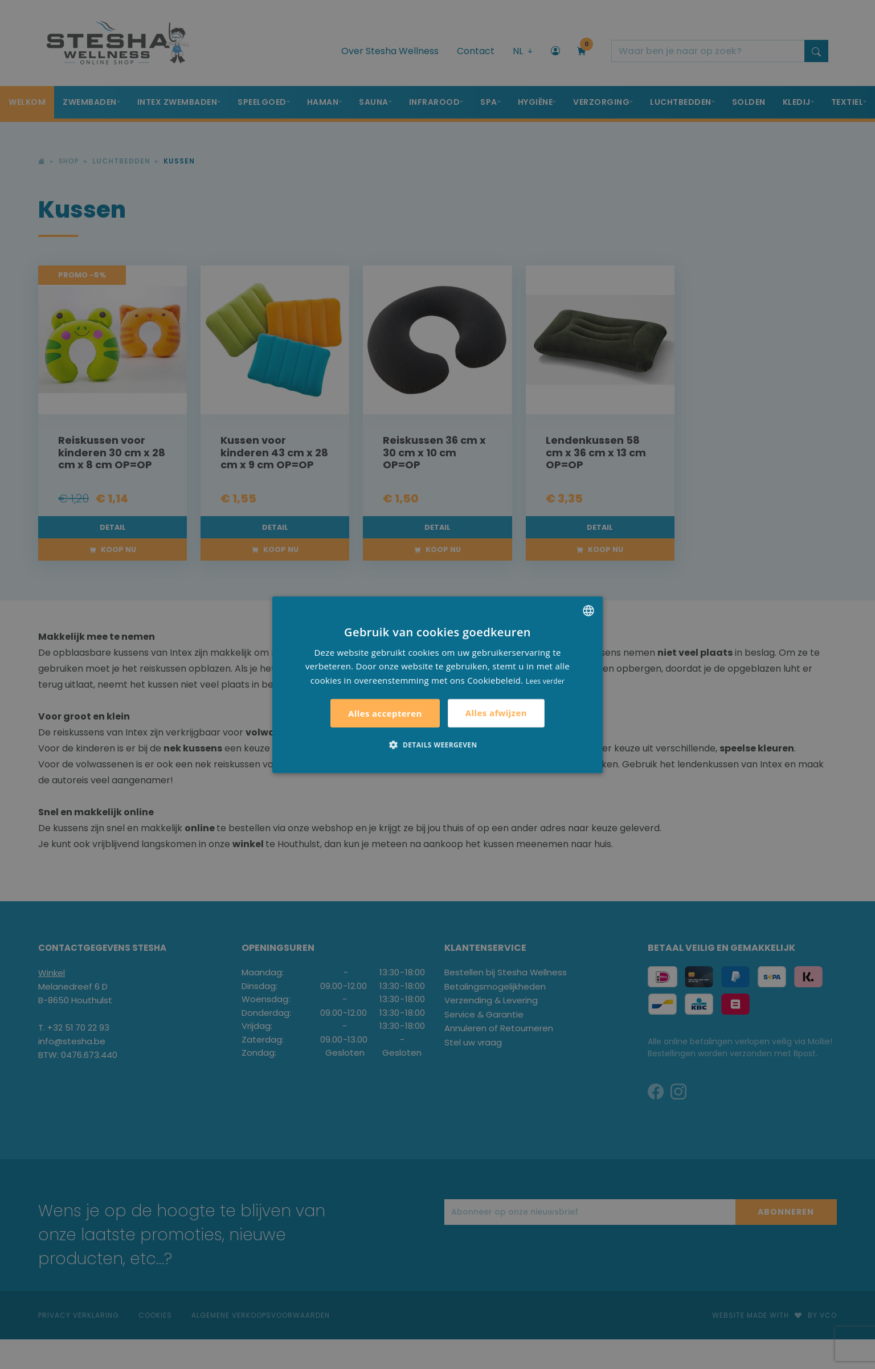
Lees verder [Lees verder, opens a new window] (545, 681)
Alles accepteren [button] (385, 713)
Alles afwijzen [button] (496, 712)
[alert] (437, 684)
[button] (437, 744)
